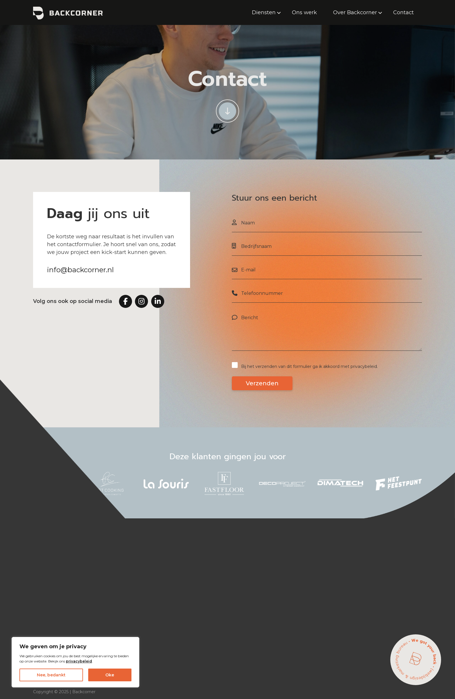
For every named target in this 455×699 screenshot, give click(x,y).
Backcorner (83, 691)
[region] (75, 662)
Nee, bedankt (51, 675)
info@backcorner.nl (80, 270)
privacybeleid (79, 661)
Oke (109, 675)
